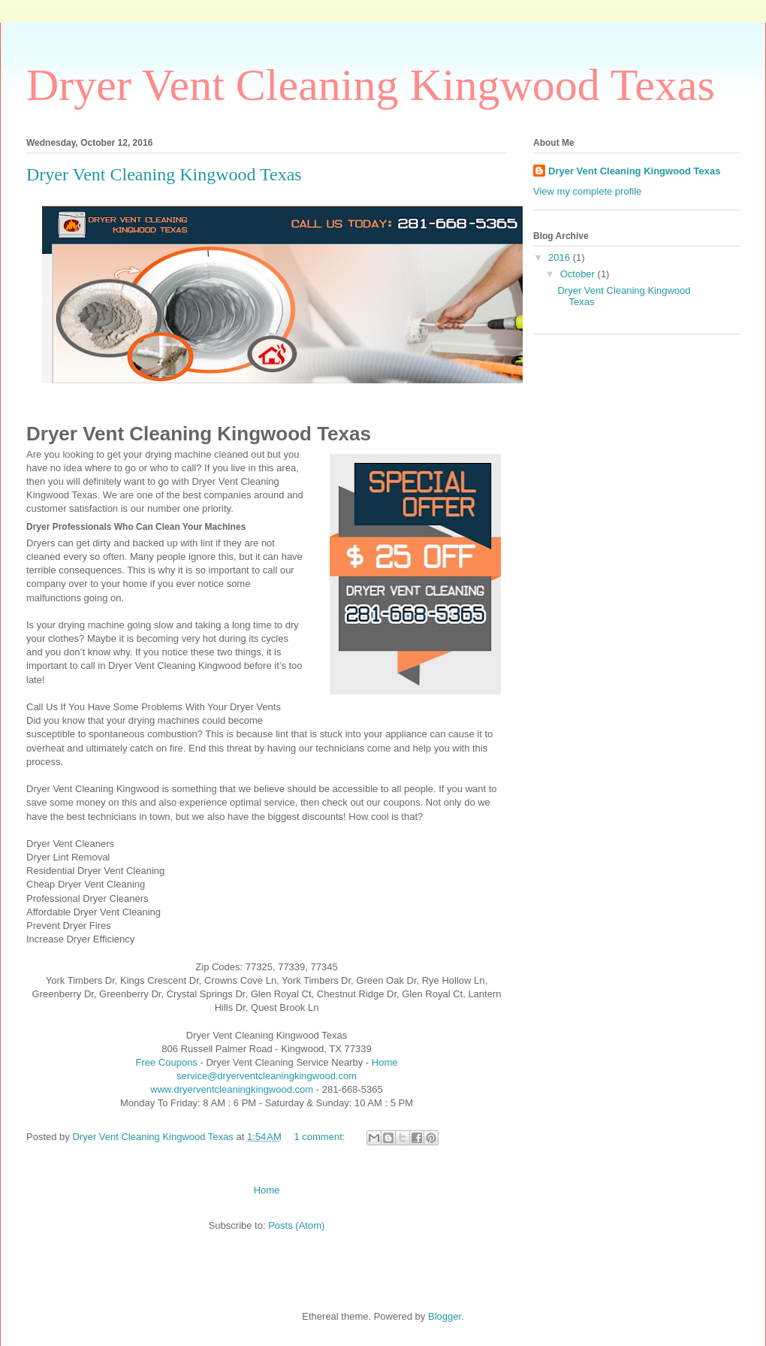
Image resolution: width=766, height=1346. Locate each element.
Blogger (444, 1316)
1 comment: (321, 1136)
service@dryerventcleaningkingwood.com (266, 1075)
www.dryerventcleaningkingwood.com (231, 1089)
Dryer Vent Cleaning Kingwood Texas (164, 174)
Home (385, 1062)
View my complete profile (587, 191)
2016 (560, 257)
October (579, 274)
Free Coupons (166, 1062)
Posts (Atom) (296, 1225)
